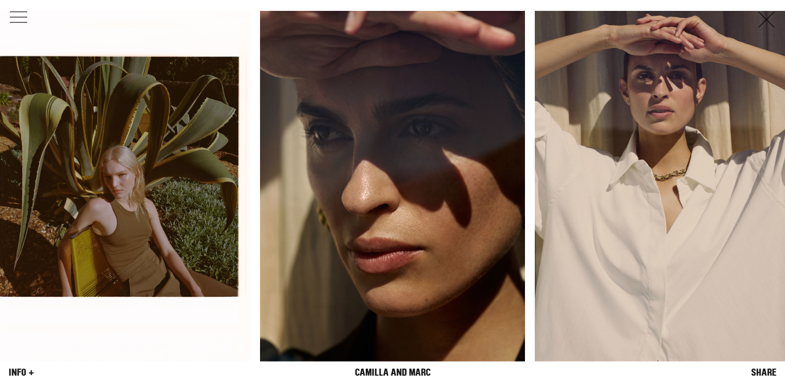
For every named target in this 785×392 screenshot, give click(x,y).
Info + (21, 372)
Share (763, 372)
